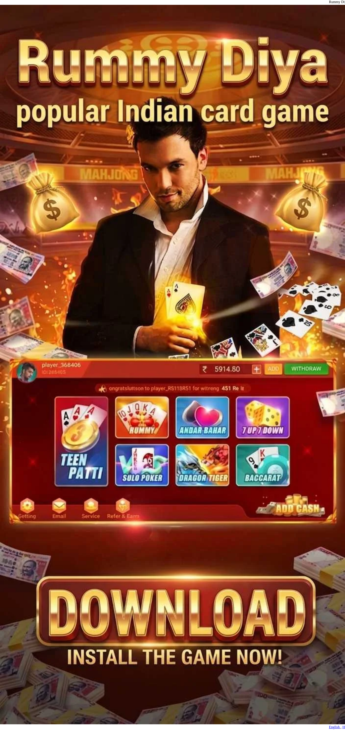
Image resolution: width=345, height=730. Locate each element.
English (338, 727)
